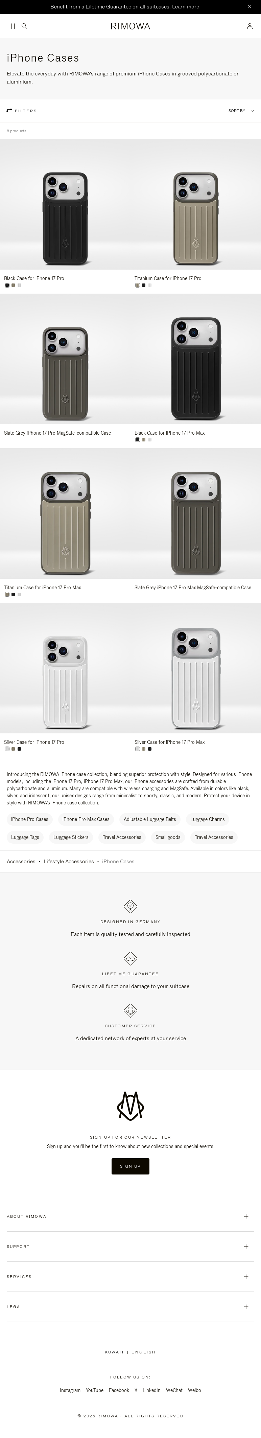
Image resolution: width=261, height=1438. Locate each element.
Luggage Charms (207, 819)
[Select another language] (144, 1352)
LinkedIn (152, 1390)
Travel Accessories (122, 837)
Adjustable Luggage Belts (150, 819)
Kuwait (116, 1352)
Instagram (70, 1390)
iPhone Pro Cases (29, 819)
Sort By (237, 110)
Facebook (119, 1390)
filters (25, 111)
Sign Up (130, 1166)
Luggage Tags (25, 837)
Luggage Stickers (71, 837)
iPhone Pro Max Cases (86, 819)
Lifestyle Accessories (69, 861)
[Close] (249, 7)
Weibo (194, 1390)
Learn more (185, 6)
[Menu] (11, 26)
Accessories (21, 861)
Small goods (168, 837)
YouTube (94, 1390)
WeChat (174, 1390)
